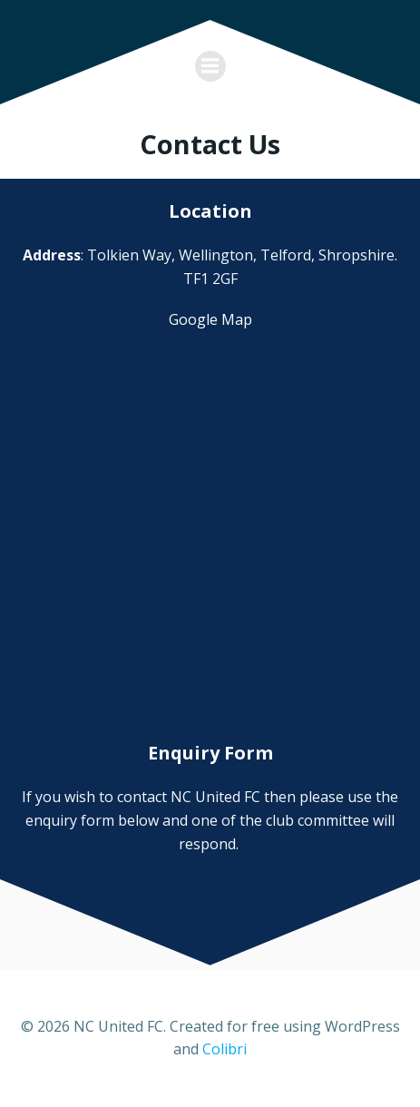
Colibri (224, 1049)
